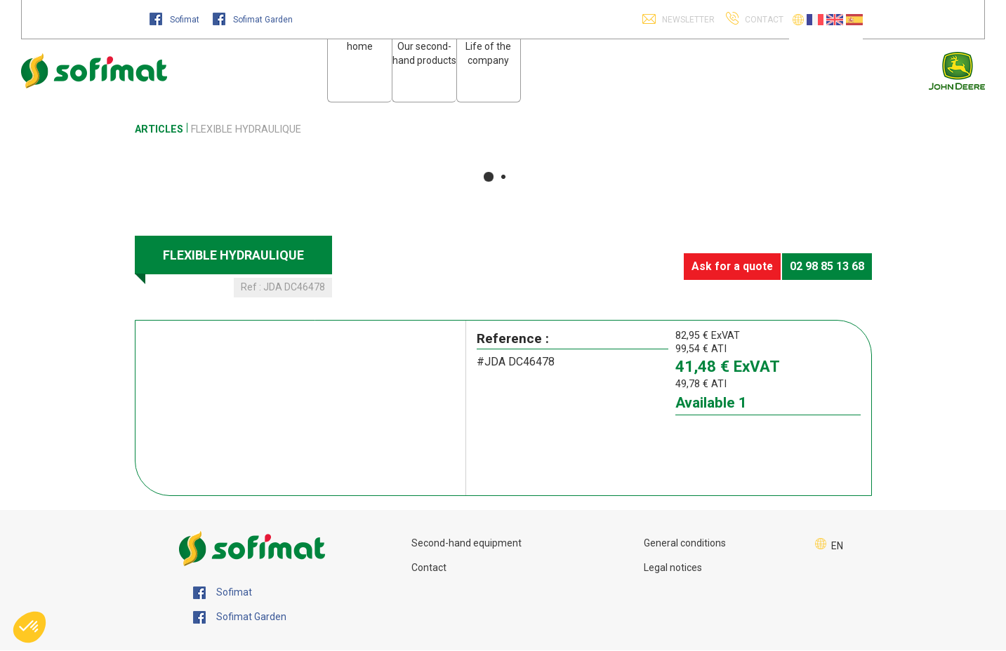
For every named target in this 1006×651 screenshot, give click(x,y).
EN (837, 545)
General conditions (685, 543)
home (360, 46)
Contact (428, 567)
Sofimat (175, 20)
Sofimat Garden (253, 20)
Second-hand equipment (466, 543)
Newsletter (687, 20)
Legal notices (673, 567)
